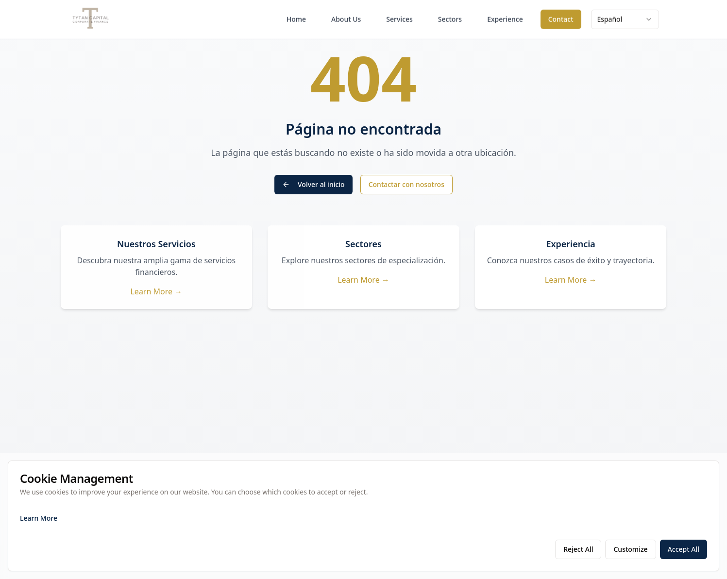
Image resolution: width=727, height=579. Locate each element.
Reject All (578, 549)
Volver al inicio (313, 184)
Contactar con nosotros (406, 184)
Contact (561, 16)
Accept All (683, 549)
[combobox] (625, 17)
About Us (346, 16)
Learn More (38, 518)
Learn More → (156, 291)
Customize (630, 549)
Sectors (450, 16)
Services (399, 16)
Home (296, 16)
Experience (505, 16)
